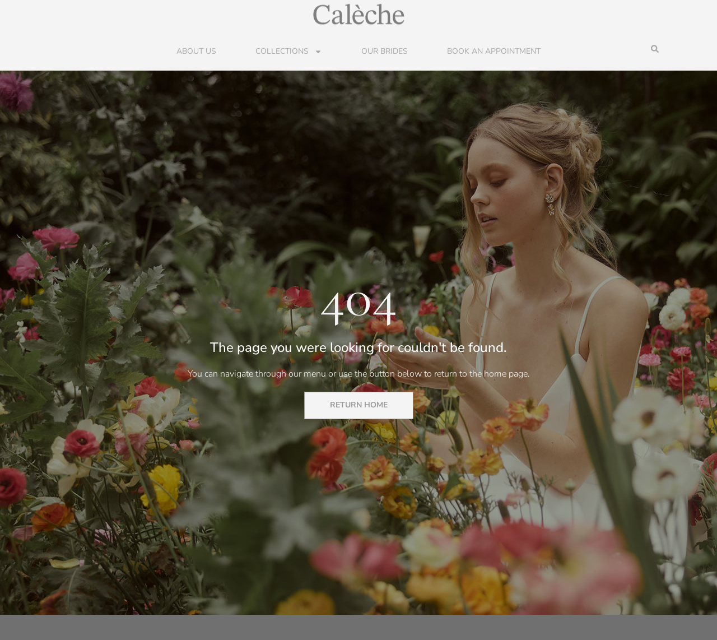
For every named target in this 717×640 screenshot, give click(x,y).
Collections (288, 50)
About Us (196, 50)
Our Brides (384, 50)
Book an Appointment (494, 50)
